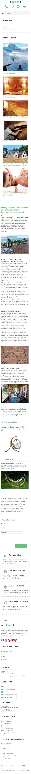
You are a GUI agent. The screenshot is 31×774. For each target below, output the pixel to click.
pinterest (9, 640)
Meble (18, 765)
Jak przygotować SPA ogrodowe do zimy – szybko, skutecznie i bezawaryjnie (14, 72)
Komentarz (3, 532)
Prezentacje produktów (8, 29)
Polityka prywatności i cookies (10, 694)
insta (12, 640)
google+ (5, 640)
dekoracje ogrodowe (6, 223)
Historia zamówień (7, 651)
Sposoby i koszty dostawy (9, 689)
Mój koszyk (5, 656)
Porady (4, 26)
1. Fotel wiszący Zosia (9, 422)
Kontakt (5, 659)
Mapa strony (5, 770)
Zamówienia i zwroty (13, 770)
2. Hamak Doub (7, 460)
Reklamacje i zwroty (7, 692)
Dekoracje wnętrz (10, 765)
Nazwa (2, 524)
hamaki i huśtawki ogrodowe (13, 222)
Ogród (2, 765)
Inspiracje (5, 27)
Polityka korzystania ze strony (10, 697)
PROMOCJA (24, 765)
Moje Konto (6, 654)
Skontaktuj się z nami (24, 770)
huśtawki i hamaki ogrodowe (10, 411)
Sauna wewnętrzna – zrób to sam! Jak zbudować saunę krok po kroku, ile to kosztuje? (15, 96)
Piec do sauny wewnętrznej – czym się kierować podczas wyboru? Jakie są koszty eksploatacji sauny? (15, 117)
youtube (15, 640)
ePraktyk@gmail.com (8, 730)
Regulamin (5, 686)
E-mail (2, 528)
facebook (2, 640)
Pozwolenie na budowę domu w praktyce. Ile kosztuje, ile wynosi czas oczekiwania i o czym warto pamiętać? (15, 164)
